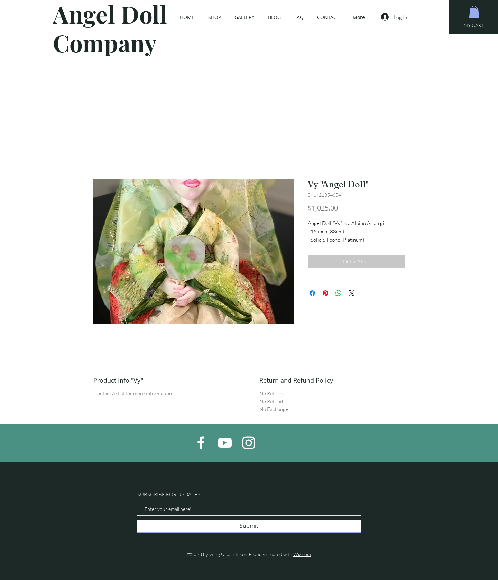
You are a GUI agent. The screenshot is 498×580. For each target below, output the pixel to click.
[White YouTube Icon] (224, 442)
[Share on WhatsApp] (338, 293)
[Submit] (249, 526)
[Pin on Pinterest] (325, 293)
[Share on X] (352, 293)
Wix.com (302, 554)
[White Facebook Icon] (201, 442)
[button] (474, 12)
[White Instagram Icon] (248, 442)
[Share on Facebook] (312, 293)
